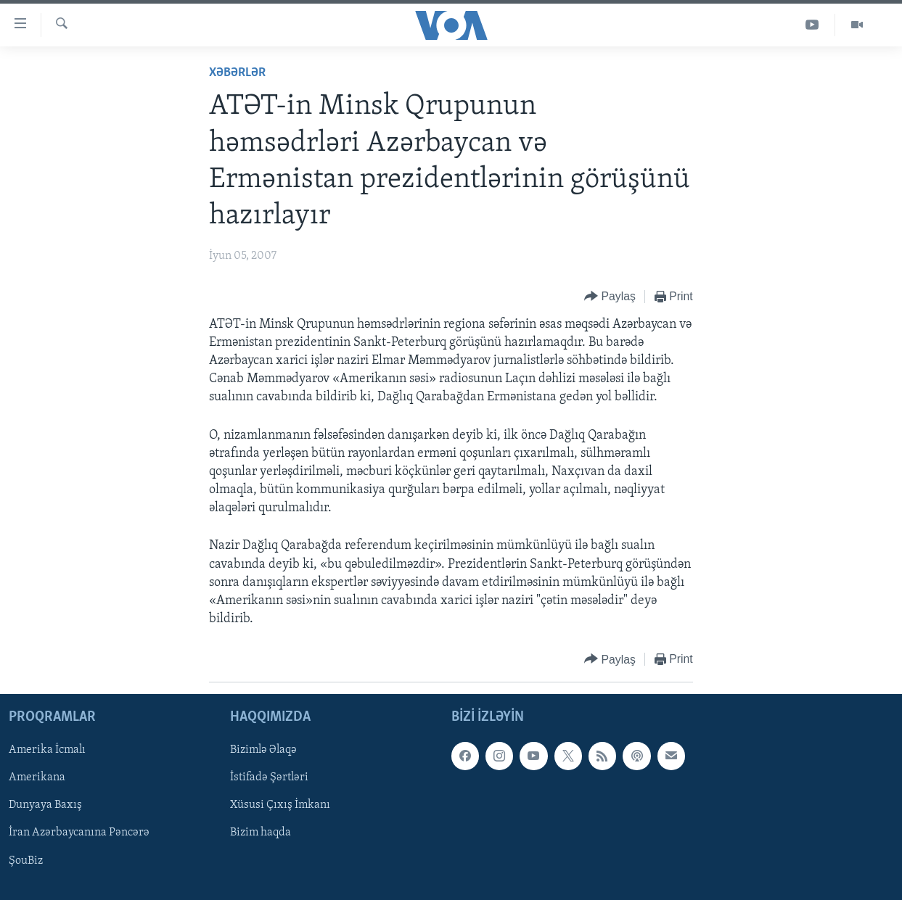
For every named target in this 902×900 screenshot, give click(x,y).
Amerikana (37, 777)
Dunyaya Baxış (45, 805)
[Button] (610, 297)
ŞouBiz (26, 860)
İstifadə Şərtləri (269, 777)
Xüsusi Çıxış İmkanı (280, 805)
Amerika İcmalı (47, 750)
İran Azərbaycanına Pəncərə (79, 832)
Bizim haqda (260, 832)
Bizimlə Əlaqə (263, 750)
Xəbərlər (237, 73)
